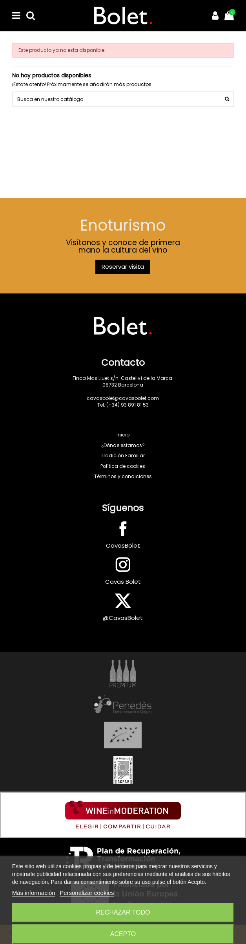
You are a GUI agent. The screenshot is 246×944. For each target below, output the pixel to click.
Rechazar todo (123, 912)
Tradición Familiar (123, 455)
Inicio (123, 434)
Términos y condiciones (123, 476)
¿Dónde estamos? (123, 445)
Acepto (123, 934)
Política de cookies (122, 466)
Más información (33, 892)
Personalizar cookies (87, 892)
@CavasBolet (123, 618)
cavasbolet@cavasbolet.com (123, 398)
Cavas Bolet (123, 581)
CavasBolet (123, 545)
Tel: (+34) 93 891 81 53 (123, 404)
